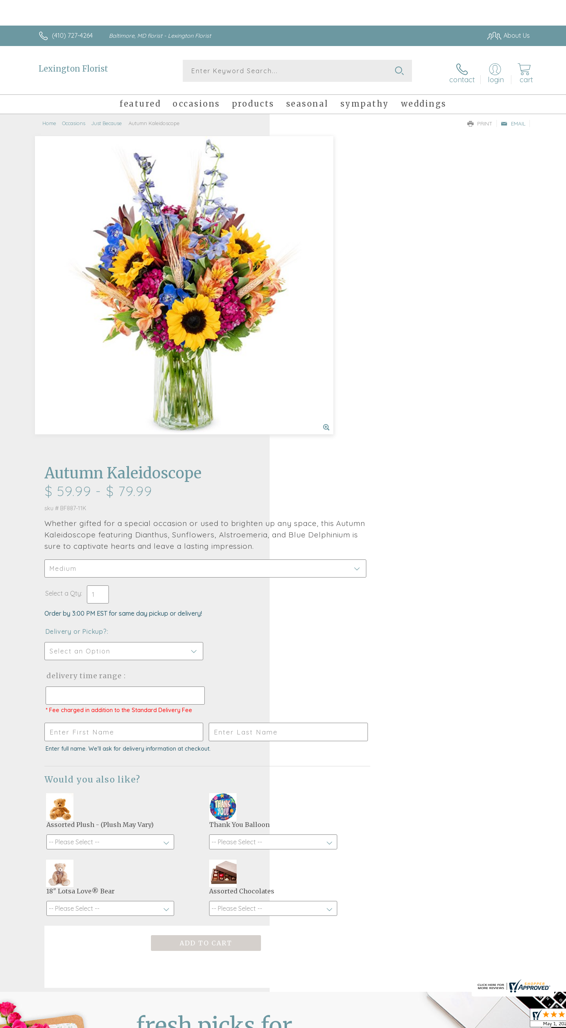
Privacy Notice (404, 1019)
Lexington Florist (73, 69)
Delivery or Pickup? (314, 310)
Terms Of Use (357, 1019)
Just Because (106, 120)
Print (479, 120)
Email (513, 120)
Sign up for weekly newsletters (381, 801)
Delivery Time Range (322, 353)
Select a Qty (302, 271)
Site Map (509, 1019)
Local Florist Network (460, 1019)
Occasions (73, 120)
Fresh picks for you (214, 806)
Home (49, 120)
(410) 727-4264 (72, 35)
